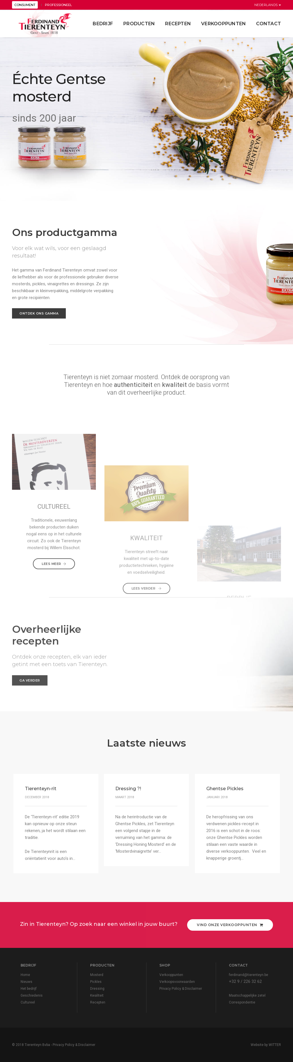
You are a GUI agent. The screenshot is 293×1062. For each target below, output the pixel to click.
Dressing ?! (128, 788)
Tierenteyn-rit (40, 788)
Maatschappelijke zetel (247, 995)
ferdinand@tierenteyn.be (248, 975)
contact (268, 23)
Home (25, 975)
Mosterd (96, 975)
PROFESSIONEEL (58, 5)
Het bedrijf (29, 989)
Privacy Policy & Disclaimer (180, 989)
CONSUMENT (24, 5)
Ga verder (29, 680)
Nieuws (26, 982)
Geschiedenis (32, 995)
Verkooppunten (223, 23)
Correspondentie (242, 1002)
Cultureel (28, 1002)
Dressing (97, 989)
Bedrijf (103, 23)
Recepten (178, 23)
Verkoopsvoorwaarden (177, 982)
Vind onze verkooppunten (230, 925)
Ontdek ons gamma (38, 313)
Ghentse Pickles (224, 788)
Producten (139, 23)
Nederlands (267, 5)
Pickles (96, 982)
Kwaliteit (97, 995)
